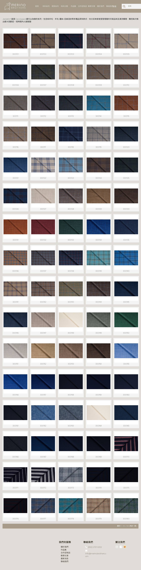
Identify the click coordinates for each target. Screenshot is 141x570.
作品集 (64, 540)
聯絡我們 (64, 551)
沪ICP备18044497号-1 (31, 566)
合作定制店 (65, 543)
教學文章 (64, 546)
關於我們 (64, 537)
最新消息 (64, 548)
